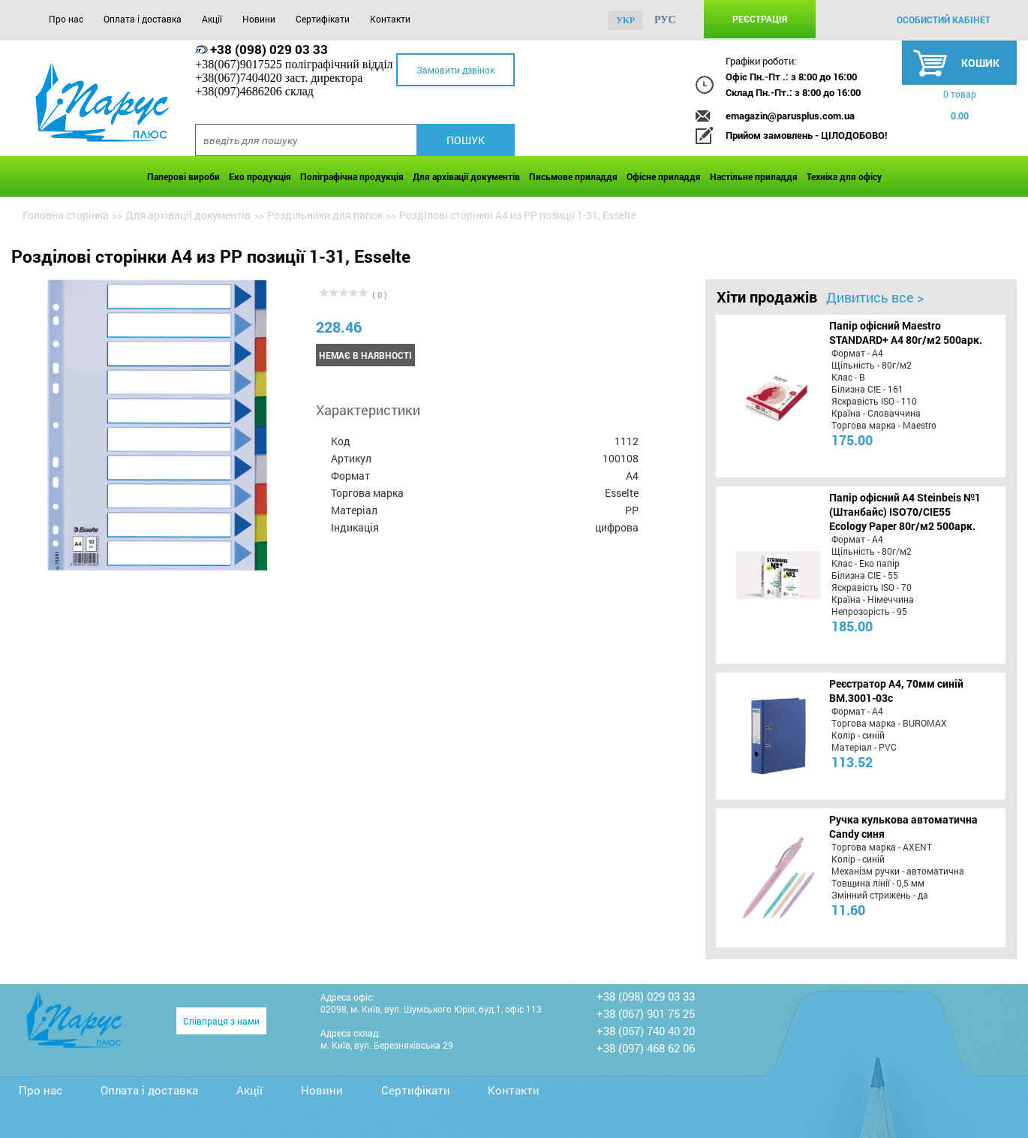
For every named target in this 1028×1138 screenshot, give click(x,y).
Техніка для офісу (844, 176)
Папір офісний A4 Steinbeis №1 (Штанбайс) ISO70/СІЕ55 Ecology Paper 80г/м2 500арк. (905, 511)
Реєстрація (759, 19)
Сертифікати (323, 19)
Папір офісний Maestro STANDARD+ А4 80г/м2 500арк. (905, 332)
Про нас (66, 19)
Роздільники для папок (325, 215)
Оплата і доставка (143, 19)
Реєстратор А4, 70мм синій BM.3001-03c (896, 690)
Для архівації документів (466, 176)
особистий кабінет (943, 20)
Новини (258, 19)
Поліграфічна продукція (352, 176)
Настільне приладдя (754, 176)
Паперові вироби (183, 176)
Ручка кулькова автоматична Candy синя (903, 826)
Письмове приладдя (573, 176)
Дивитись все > (875, 297)
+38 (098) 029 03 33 (269, 49)
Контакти (390, 19)
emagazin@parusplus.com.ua (790, 115)
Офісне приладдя (664, 176)
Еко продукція (260, 176)
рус (665, 20)
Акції (212, 19)
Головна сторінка (66, 215)
